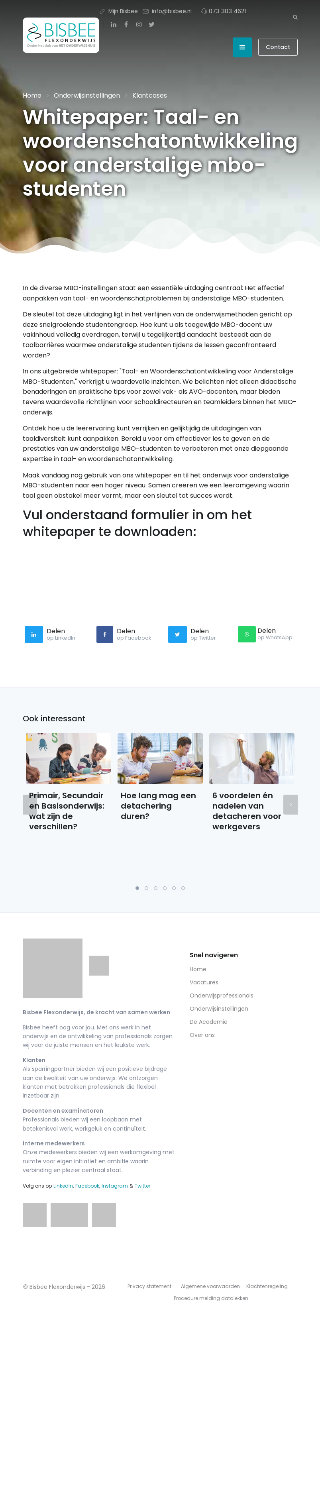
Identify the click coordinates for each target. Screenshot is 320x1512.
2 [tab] (146, 888)
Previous (30, 805)
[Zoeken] (295, 17)
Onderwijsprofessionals (221, 995)
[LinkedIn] (113, 24)
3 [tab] (155, 888)
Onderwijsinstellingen (87, 95)
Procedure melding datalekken (211, 1298)
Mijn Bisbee (118, 11)
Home (32, 95)
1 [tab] (137, 888)
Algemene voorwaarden (210, 1286)
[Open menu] (242, 47)
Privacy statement (149, 1286)
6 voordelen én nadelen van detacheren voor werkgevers (246, 811)
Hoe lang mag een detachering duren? (158, 806)
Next (290, 805)
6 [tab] (183, 888)
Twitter (142, 1185)
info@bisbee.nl (167, 11)
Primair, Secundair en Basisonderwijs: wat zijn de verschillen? (66, 811)
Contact (278, 47)
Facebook (87, 1185)
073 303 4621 (223, 11)
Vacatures (204, 982)
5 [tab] (174, 888)
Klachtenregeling (267, 1286)
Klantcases (149, 95)
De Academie (209, 1022)
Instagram (115, 1185)
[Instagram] (139, 24)
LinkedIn (63, 1185)
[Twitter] (151, 24)
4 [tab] (165, 888)
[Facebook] (126, 24)
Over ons (202, 1035)
